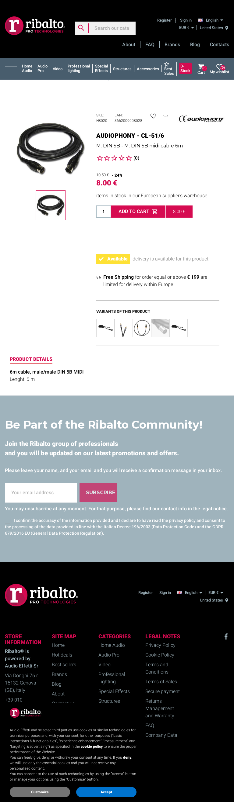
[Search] (105, 21)
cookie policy (92, 746)
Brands (172, 38)
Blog (195, 38)
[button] (12, 62)
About (128, 38)
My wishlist (219, 62)
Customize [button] (40, 792)
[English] (212, 13)
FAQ (149, 38)
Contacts (219, 38)
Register (165, 13)
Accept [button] (106, 792)
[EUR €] (186, 21)
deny (127, 757)
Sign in (186, 13)
